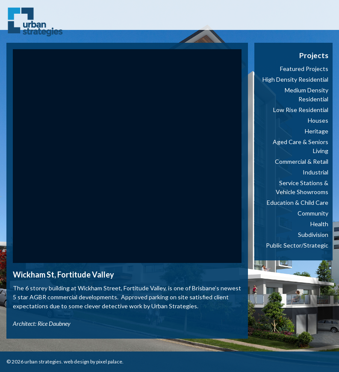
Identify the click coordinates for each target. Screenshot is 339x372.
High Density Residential (295, 79)
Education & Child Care (297, 202)
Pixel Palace (109, 361)
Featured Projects (304, 68)
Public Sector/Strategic (297, 245)
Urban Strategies (43, 361)
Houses (318, 120)
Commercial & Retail (301, 161)
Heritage (316, 131)
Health (319, 223)
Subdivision (313, 234)
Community (313, 213)
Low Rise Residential (300, 109)
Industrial (315, 172)
